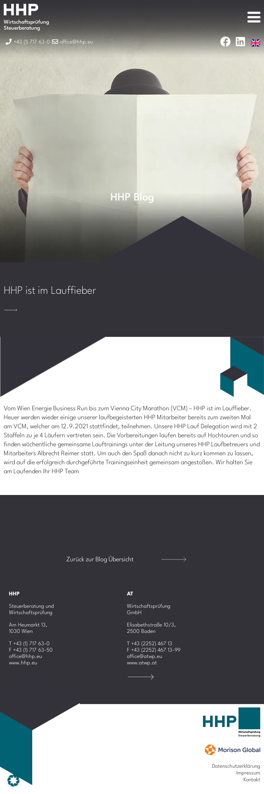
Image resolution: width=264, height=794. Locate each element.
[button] (13, 780)
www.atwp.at (142, 662)
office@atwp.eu (144, 656)
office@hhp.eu (25, 656)
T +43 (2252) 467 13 (149, 643)
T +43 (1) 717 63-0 (29, 643)
